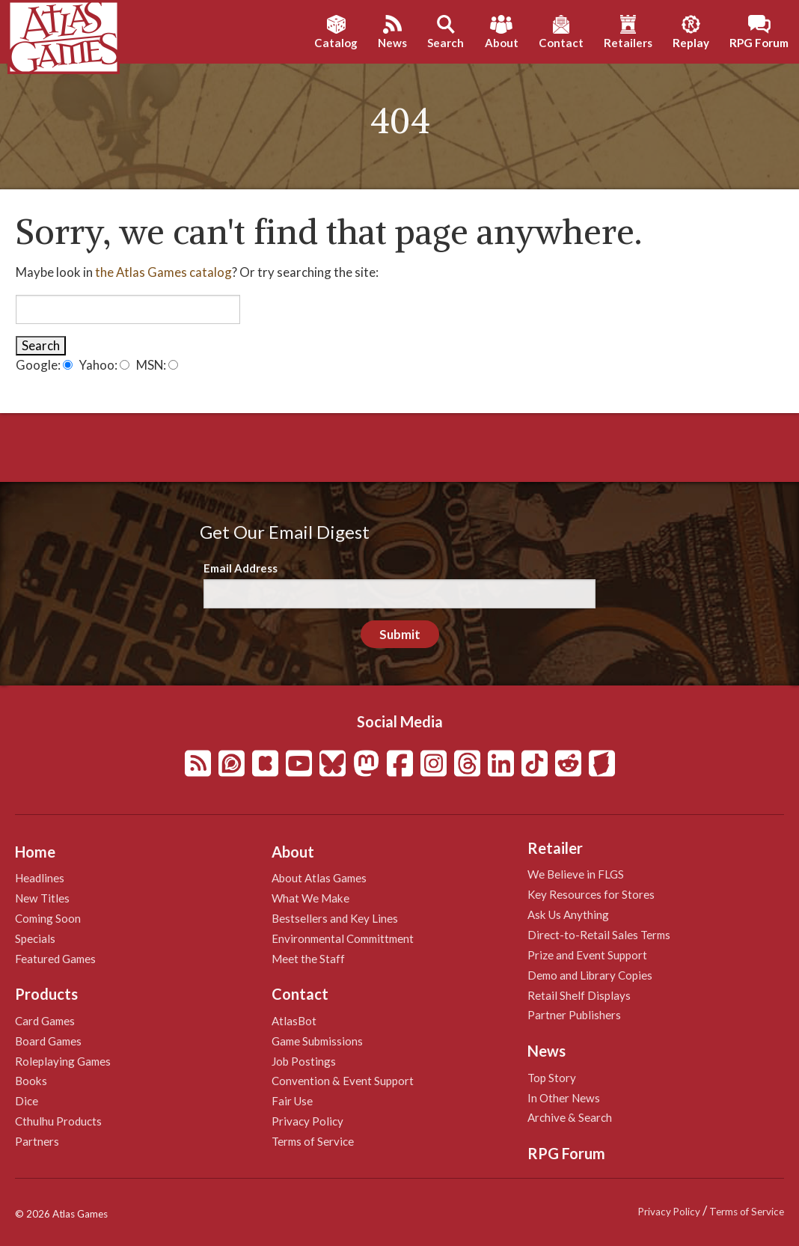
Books (31, 1080)
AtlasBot (294, 1020)
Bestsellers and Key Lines (335, 918)
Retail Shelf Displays (579, 995)
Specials (35, 938)
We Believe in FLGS (575, 874)
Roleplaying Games (63, 1061)
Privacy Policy (307, 1121)
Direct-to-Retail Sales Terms (598, 934)
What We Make (310, 898)
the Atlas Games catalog (163, 272)
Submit (399, 634)
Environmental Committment (343, 938)
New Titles (42, 898)
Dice (26, 1101)
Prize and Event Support (587, 955)
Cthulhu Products (58, 1121)
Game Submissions (317, 1041)
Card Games (45, 1020)
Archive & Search (569, 1117)
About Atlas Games (319, 878)
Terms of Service (313, 1141)
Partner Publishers (574, 1014)
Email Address (240, 568)
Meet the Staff (308, 958)
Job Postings (304, 1061)
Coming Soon (48, 918)
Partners (37, 1141)
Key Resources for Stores (591, 894)
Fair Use (292, 1101)
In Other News (563, 1098)
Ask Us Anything (568, 914)
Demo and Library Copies (589, 975)
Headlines (39, 878)
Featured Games (55, 958)
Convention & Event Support (343, 1080)
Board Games (48, 1041)
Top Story (551, 1077)
